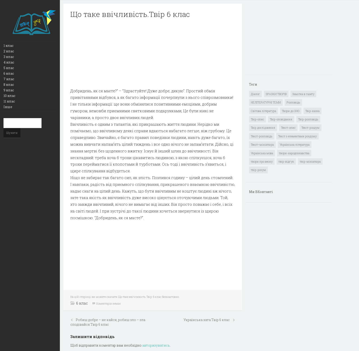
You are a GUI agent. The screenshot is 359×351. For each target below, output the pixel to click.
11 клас (9, 101)
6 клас (8, 73)
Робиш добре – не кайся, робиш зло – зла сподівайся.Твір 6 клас (107, 322)
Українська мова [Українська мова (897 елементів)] (262, 153)
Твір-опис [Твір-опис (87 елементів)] (257, 119)
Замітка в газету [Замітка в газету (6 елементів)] (303, 94)
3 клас (8, 57)
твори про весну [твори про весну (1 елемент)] (262, 161)
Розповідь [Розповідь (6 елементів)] (293, 102)
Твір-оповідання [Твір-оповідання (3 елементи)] (281, 119)
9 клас (8, 90)
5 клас (8, 68)
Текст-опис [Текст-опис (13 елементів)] (288, 127)
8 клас (8, 84)
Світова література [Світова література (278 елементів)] (263, 111)
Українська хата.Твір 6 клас (207, 320)
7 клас (8, 79)
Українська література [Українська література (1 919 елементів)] (295, 144)
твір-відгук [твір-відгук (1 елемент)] (286, 161)
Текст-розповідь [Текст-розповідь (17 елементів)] (261, 136)
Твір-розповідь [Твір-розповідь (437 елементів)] (308, 119)
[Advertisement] (152, 55)
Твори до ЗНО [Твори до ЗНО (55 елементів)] (291, 111)
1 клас (8, 45)
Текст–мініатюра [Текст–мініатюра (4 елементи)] (262, 144)
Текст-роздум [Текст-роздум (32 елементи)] (310, 127)
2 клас (8, 51)
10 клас (9, 95)
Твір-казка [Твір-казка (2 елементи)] (312, 111)
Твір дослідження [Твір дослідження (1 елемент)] (263, 127)
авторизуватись (156, 345)
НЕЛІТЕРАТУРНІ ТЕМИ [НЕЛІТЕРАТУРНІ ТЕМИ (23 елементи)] (266, 102)
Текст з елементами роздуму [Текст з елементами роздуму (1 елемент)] (297, 136)
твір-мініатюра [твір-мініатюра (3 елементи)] (310, 161)
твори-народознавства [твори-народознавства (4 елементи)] (294, 153)
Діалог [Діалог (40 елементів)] (255, 94)
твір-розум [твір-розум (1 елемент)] (258, 170)
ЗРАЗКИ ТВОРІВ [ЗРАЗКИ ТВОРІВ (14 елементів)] (276, 94)
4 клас (8, 62)
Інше (7, 107)
